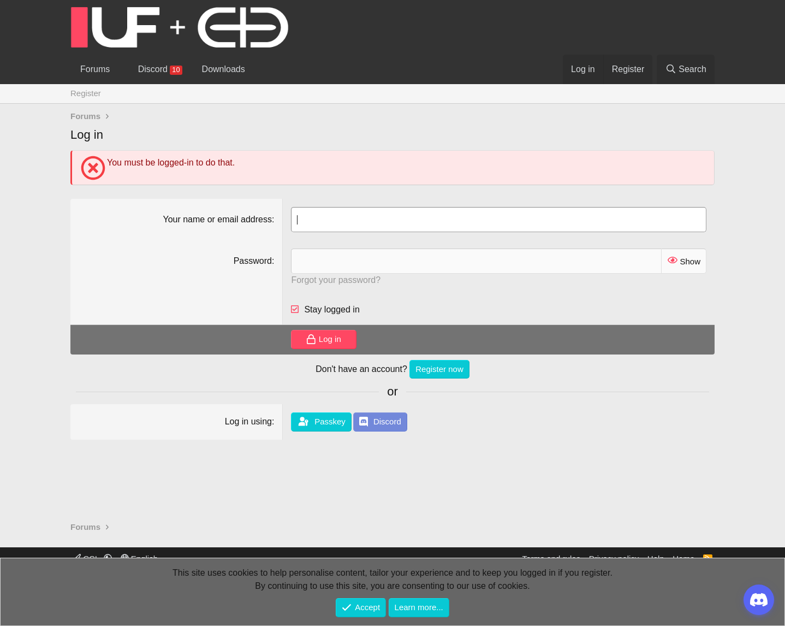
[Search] (686, 69)
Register (85, 93)
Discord (160, 69)
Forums (95, 69)
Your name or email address (217, 219)
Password (253, 260)
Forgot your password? (335, 280)
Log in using (248, 421)
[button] (119, 69)
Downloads (223, 69)
